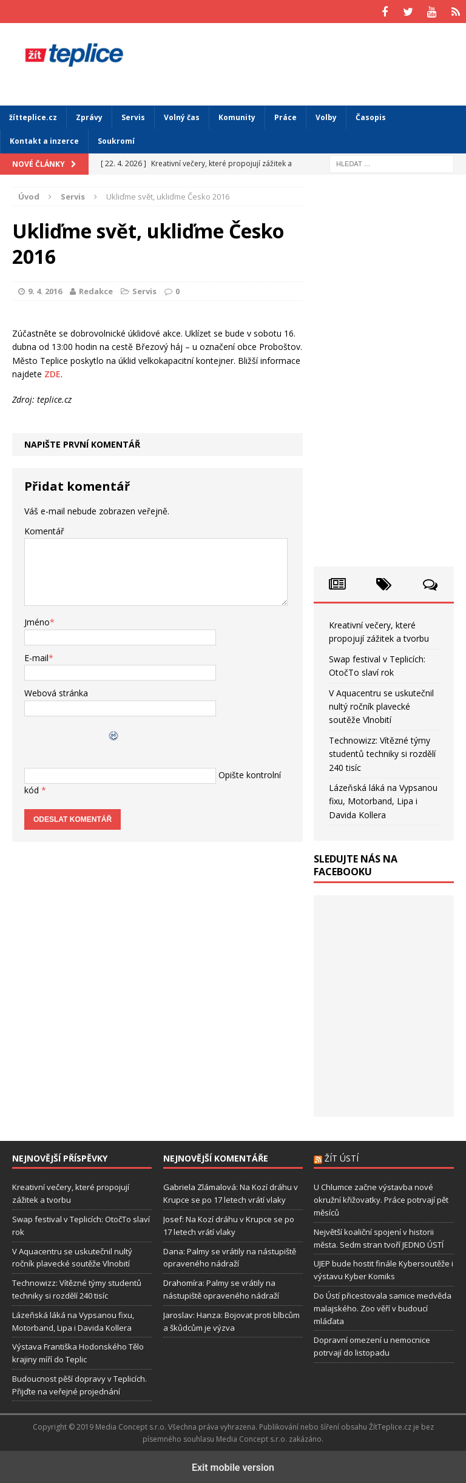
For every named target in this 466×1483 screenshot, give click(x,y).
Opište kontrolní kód (234, 772)
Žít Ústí (342, 1156)
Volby (326, 115)
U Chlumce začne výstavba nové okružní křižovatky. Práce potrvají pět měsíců (381, 1198)
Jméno (37, 621)
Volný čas (182, 115)
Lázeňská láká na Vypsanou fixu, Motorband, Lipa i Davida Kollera (383, 799)
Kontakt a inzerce (44, 140)
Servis (133, 115)
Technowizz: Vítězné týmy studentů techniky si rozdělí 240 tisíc (382, 752)
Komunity (236, 115)
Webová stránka (56, 691)
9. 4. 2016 (45, 289)
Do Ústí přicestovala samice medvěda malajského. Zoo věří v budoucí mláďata (382, 1306)
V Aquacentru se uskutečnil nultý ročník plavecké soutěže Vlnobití (381, 704)
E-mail (36, 656)
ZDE (52, 372)
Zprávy (89, 115)
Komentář (44, 529)
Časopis (371, 115)
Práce (285, 115)
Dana (173, 1249)
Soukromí (116, 140)
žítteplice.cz (33, 115)
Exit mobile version (233, 1465)
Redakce (96, 289)
